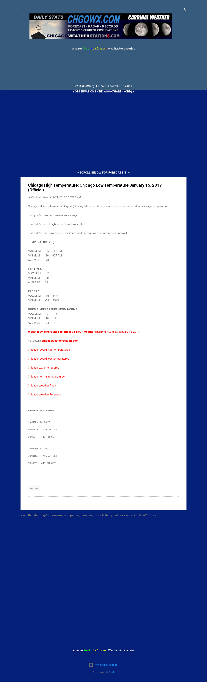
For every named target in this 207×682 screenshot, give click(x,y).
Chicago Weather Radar (42, 385)
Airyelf (112, 672)
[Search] (184, 10)
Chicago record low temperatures (48, 358)
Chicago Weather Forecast (44, 394)
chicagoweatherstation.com (60, 340)
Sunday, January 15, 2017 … (85, 331)
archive (34, 490)
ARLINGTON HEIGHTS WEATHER (103, 68)
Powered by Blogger (103, 665)
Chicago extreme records (43, 367)
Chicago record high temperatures (49, 349)
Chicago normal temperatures (46, 376)
